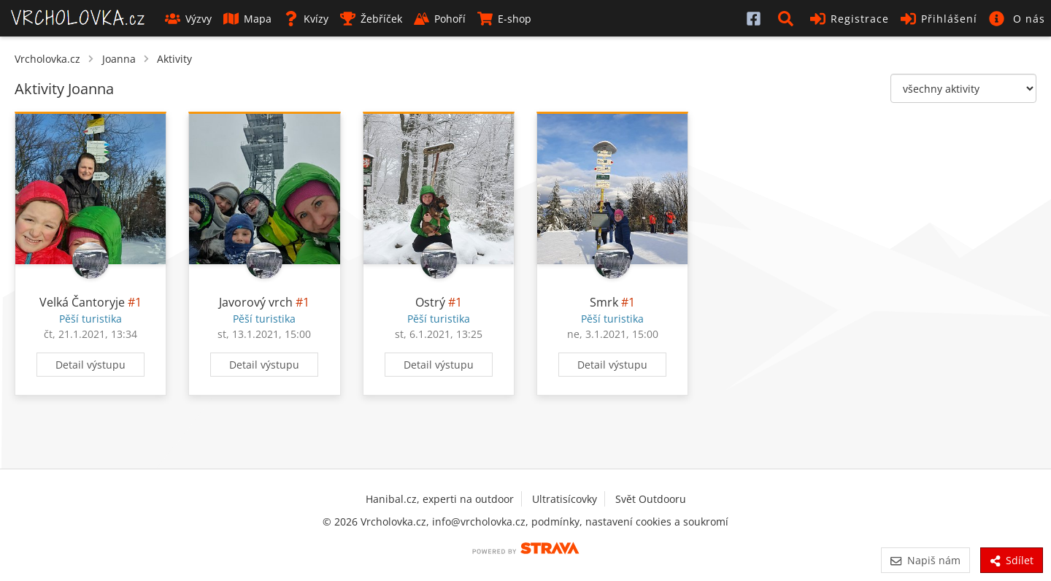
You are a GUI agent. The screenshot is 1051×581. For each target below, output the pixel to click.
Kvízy (305, 18)
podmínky (555, 521)
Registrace (849, 18)
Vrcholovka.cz (47, 59)
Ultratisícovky (564, 499)
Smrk (604, 302)
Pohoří (440, 18)
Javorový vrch (256, 302)
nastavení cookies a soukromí (656, 521)
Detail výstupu (90, 365)
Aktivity (174, 59)
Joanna (119, 59)
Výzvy (188, 18)
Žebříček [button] (371, 18)
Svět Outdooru (650, 499)
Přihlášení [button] (939, 18)
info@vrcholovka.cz (479, 521)
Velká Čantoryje (82, 302)
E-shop (504, 18)
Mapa (247, 18)
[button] (788, 18)
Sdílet (1011, 560)
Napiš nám (925, 560)
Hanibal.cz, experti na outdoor (440, 499)
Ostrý (430, 302)
